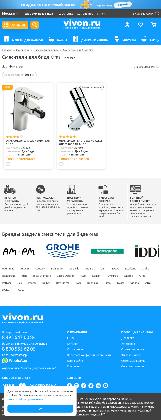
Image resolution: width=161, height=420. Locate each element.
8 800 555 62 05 (20, 349)
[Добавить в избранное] (8, 164)
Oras (21, 283)
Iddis (40, 275)
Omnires (133, 275)
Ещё (102, 13)
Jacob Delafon (83, 275)
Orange (7, 283)
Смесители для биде (46, 50)
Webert (49, 290)
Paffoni (35, 283)
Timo (142, 283)
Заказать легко (131, 355)
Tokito (6, 290)
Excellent (140, 268)
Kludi (102, 275)
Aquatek (42, 268)
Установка (128, 343)
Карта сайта (75, 360)
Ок (40, 408)
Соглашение (75, 349)
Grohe (6, 275)
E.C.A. (123, 268)
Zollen (64, 290)
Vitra (35, 290)
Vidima (21, 290)
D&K (111, 268)
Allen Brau (8, 268)
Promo (63, 283)
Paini (50, 283)
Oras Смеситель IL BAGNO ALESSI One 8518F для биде (81, 143)
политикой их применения (25, 399)
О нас (70, 338)
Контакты (73, 366)
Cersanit (78, 268)
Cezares (96, 268)
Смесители (22, 50)
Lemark (116, 275)
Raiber (78, 283)
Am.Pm (26, 268)
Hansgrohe (23, 275)
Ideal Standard (58, 275)
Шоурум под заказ (39, 13)
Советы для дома (133, 360)
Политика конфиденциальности (89, 355)
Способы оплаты (132, 366)
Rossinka (127, 283)
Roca (112, 283)
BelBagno (60, 268)
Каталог (7, 50)
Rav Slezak (95, 283)
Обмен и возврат (132, 349)
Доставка (66, 13)
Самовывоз (85, 13)
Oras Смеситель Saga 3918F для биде (28, 143)
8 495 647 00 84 (20, 337)
